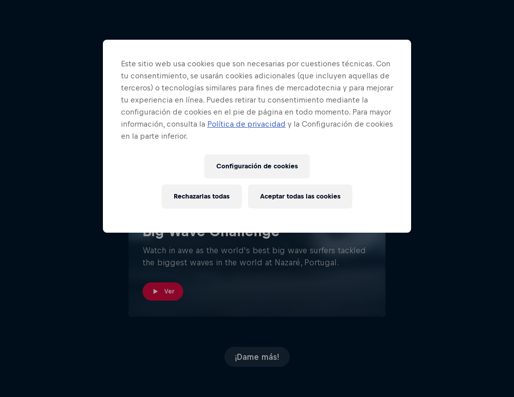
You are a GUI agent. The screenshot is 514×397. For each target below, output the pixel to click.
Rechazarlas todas (201, 196)
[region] (257, 136)
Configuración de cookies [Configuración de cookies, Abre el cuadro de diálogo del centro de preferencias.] (257, 166)
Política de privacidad (246, 124)
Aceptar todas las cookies (300, 196)
